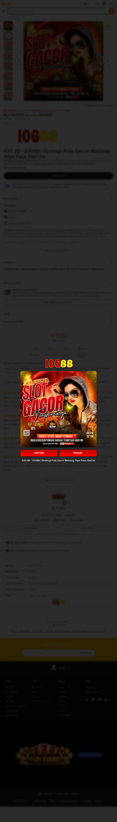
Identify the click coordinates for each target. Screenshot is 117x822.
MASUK (77, 453)
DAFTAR (39, 453)
